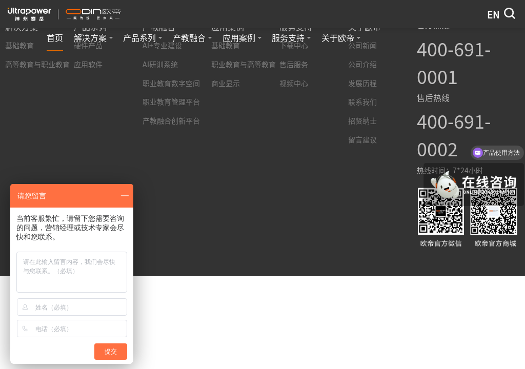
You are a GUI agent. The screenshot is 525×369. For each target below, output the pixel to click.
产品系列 (142, 38)
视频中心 (293, 83)
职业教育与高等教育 (243, 64)
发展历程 (362, 83)
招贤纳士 (362, 121)
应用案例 (242, 38)
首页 (55, 38)
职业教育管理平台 (171, 102)
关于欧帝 (340, 38)
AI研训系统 (160, 64)
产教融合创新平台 (171, 121)
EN (493, 14)
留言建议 (362, 140)
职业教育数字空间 (171, 83)
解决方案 (93, 38)
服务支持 (291, 38)
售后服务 (293, 64)
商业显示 (225, 83)
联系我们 (362, 102)
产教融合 (192, 38)
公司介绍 (362, 64)
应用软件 (88, 64)
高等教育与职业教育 (37, 64)
